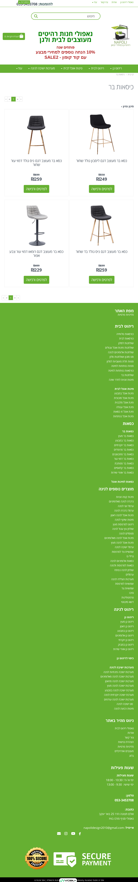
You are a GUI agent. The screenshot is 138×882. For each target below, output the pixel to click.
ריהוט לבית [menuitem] (96, 68)
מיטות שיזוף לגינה (124, 519)
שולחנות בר (127, 375)
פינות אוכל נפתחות (123, 416)
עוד (19, 68)
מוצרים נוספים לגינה (116, 489)
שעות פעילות (122, 767)
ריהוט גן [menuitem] (116, 68)
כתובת (130, 809)
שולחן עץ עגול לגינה (123, 529)
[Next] (9, 99)
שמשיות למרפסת (124, 583)
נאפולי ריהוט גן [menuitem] (127, 2)
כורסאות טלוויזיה (125, 334)
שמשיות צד (127, 588)
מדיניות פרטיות (126, 746)
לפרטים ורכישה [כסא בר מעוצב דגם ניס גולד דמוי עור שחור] (36, 188)
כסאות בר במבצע (124, 440)
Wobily (80, 880)
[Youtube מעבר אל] (73, 834)
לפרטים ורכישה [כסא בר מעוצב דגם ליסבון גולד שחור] (101, 188)
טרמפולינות (127, 597)
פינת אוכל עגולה (125, 407)
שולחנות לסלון (126, 343)
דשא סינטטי (127, 602)
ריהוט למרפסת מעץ (123, 524)
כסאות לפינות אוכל (122, 481)
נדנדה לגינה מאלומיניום (121, 501)
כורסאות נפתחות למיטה (121, 370)
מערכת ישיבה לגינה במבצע (119, 690)
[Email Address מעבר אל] (59, 834)
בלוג (131, 755)
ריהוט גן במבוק (126, 644)
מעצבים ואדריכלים (124, 751)
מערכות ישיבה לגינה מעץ (120, 685)
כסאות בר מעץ (126, 436)
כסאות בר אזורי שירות (122, 472)
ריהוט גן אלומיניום (124, 635)
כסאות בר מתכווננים (123, 454)
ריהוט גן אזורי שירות (123, 649)
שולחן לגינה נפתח (124, 570)
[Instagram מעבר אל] (66, 834)
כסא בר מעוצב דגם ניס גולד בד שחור (101, 251)
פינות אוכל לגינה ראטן (122, 515)
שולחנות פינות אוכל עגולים (119, 347)
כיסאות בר (120, 74)
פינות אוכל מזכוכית (124, 398)
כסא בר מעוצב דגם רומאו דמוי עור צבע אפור (36, 253)
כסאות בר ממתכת (124, 463)
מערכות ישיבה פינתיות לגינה (119, 672)
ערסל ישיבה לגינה (124, 547)
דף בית (131, 74)
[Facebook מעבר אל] (80, 834)
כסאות (128, 423)
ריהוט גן (129, 617)
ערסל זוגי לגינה (126, 506)
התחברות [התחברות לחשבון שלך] (24, 2)
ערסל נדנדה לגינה (124, 510)
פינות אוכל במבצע (124, 393)
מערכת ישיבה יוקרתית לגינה (119, 694)
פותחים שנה (65, 47)
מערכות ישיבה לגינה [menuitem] (41, 68)
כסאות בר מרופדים (123, 449)
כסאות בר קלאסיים (124, 468)
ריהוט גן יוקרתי (126, 640)
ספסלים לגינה (126, 533)
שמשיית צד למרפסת (123, 551)
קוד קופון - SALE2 (61, 57)
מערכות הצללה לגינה (122, 579)
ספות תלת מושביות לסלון (120, 361)
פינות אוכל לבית (124, 389)
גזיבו (131, 593)
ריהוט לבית (124, 326)
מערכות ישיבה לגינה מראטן (119, 681)
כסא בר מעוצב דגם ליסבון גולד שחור (101, 160)
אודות (131, 732)
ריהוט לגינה (124, 609)
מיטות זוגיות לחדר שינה (121, 379)
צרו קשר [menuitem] (104, 2)
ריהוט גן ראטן (127, 626)
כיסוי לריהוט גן (125, 658)
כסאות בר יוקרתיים (124, 445)
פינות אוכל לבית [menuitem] (71, 68)
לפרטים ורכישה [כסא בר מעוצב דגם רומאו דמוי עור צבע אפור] (36, 279)
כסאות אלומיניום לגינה (122, 561)
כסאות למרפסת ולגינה (122, 565)
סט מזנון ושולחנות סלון (122, 356)
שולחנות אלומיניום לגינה (121, 352)
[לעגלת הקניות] (14, 36)
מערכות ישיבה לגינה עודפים (119, 699)
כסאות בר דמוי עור (124, 458)
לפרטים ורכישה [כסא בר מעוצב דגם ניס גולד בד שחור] (101, 279)
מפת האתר (124, 310)
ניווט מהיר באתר (120, 720)
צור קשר (129, 737)
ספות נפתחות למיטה (122, 366)
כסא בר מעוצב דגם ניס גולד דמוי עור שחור (36, 162)
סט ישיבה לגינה (125, 704)
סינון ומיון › (127, 106)
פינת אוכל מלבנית (124, 402)
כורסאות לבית (126, 338)
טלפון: (130, 795)
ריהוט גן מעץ (127, 621)
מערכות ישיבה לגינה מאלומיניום (117, 676)
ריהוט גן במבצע (125, 631)
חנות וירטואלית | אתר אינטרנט (46, 880)
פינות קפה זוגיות (125, 497)
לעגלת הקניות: (12, 36)
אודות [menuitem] (114, 2)
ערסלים (130, 574)
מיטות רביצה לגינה (124, 708)
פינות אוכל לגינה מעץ (122, 542)
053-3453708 (124, 800)
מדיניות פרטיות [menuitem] (126, 314)
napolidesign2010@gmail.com (104, 828)
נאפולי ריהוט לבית (124, 728)
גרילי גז (130, 556)
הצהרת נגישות (126, 742)
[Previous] (17, 99)
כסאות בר (128, 431)
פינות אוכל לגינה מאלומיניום (119, 538)
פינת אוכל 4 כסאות (123, 411)
